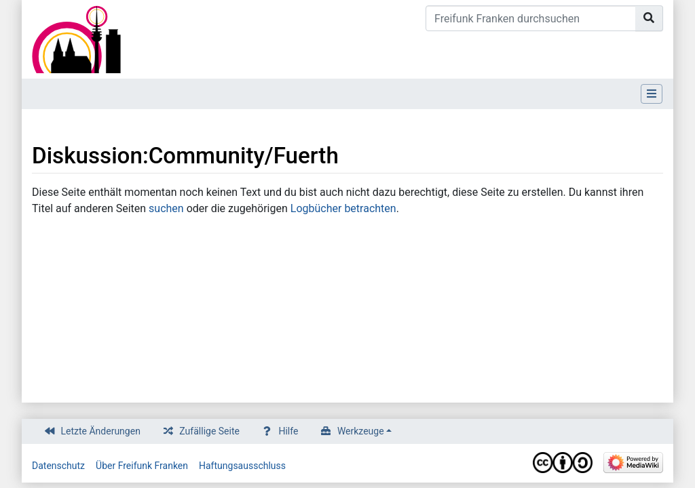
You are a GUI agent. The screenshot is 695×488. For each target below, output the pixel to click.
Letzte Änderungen (100, 431)
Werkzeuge (360, 431)
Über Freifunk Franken (142, 465)
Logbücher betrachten (343, 208)
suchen (166, 208)
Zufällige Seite (209, 431)
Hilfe (288, 431)
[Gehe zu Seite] (649, 18)
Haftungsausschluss (242, 465)
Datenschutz (58, 465)
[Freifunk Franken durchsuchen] (531, 18)
